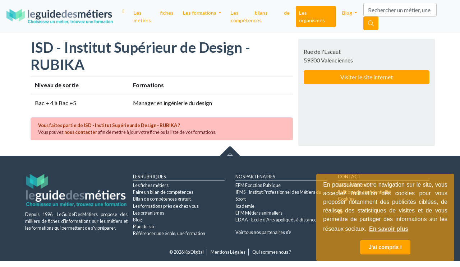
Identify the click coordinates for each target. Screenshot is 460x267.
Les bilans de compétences (260, 16)
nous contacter (80, 132)
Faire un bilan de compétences (163, 192)
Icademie (244, 206)
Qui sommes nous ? (271, 252)
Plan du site (144, 226)
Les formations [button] (200, 13)
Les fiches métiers (153, 16)
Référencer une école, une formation (169, 233)
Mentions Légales (228, 252)
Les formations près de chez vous (166, 206)
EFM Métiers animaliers (258, 213)
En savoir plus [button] (388, 229)
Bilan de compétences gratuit (162, 199)
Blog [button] (347, 13)
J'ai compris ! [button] (385, 247)
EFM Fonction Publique (258, 185)
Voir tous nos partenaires (263, 232)
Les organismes (312, 16)
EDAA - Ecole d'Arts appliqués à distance (276, 219)
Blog (137, 219)
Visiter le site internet (366, 77)
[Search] (400, 10)
